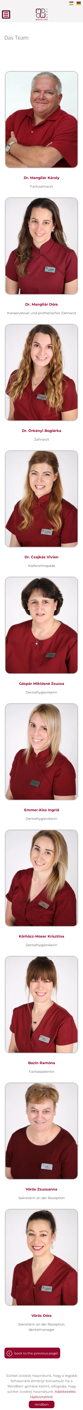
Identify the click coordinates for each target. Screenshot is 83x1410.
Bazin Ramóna (41, 1063)
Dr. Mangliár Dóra (41, 304)
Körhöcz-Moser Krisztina (41, 936)
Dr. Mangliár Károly (42, 178)
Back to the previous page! (36, 1353)
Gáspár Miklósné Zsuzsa (41, 684)
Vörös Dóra (41, 1316)
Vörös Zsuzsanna (41, 1189)
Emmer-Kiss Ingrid (41, 810)
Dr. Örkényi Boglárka (41, 431)
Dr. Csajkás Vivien (41, 557)
